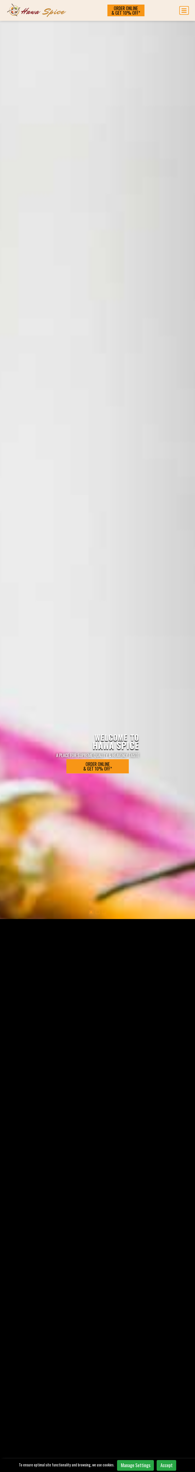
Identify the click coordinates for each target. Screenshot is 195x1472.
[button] (91, 266)
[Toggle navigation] (184, 10)
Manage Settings (135, 1465)
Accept (166, 1465)
